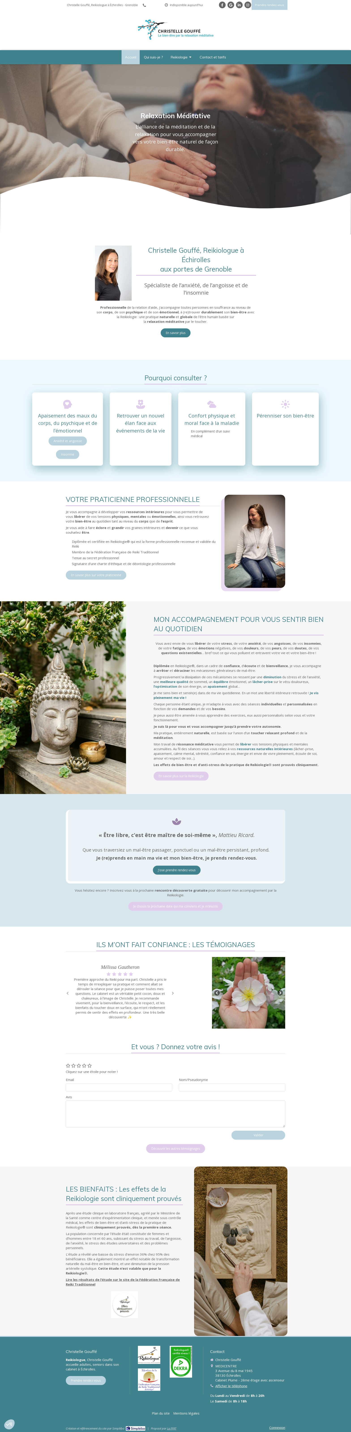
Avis (69, 1097)
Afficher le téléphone (231, 1386)
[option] (120, 992)
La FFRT (171, 1428)
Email (70, 1079)
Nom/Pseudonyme (193, 1079)
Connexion (277, 1427)
